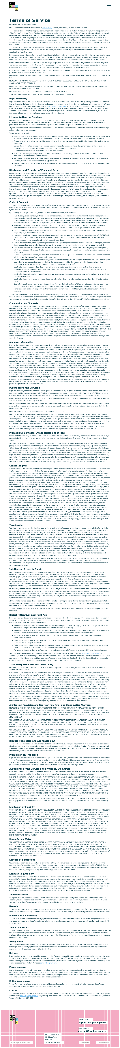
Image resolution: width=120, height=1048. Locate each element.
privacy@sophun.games (90, 653)
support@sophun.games (92, 1022)
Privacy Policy (47, 28)
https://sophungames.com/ (56, 106)
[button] (109, 6)
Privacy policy (85, 1043)
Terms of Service (104, 1043)
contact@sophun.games (49, 963)
